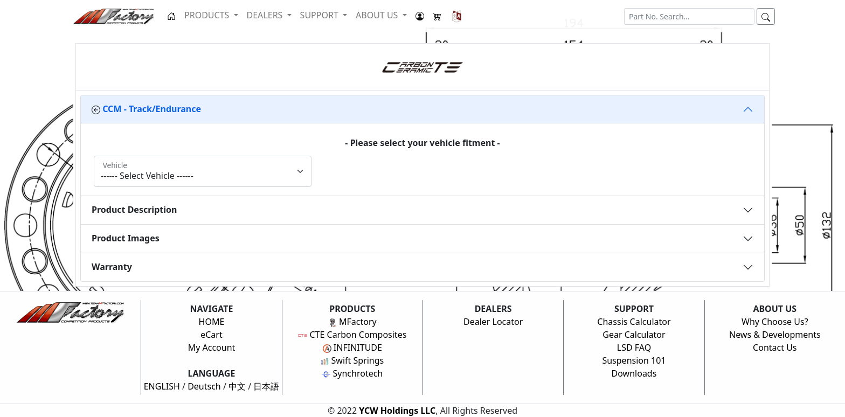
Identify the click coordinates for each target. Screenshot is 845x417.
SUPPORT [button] (320, 15)
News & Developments (775, 334)
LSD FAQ (634, 347)
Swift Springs (352, 360)
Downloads (634, 373)
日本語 (266, 386)
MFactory (352, 322)
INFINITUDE (352, 347)
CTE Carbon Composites (352, 334)
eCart (211, 334)
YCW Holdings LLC (397, 410)
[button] (457, 16)
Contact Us (774, 347)
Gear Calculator (633, 334)
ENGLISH (162, 386)
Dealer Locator (493, 322)
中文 (237, 386)
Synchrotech (352, 373)
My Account (212, 347)
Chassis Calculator (633, 322)
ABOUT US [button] (378, 15)
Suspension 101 (634, 360)
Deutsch (204, 386)
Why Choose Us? (775, 322)
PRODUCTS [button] (207, 15)
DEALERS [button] (266, 15)
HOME (212, 322)
